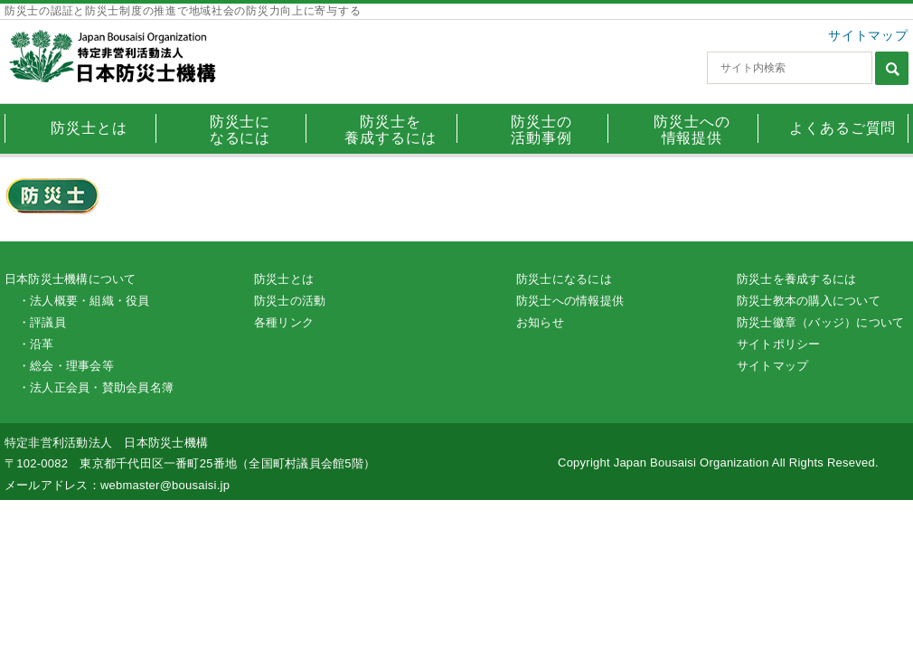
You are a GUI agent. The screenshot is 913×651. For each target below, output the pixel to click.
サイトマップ (868, 35)
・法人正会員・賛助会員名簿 (96, 387)
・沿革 (36, 344)
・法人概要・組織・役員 (84, 300)
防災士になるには (564, 279)
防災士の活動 (289, 300)
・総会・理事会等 (66, 366)
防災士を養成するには (796, 279)
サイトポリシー (779, 344)
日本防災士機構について (70, 279)
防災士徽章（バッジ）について (820, 322)
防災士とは (284, 279)
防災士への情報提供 (570, 300)
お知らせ (540, 322)
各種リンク (284, 322)
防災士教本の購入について (808, 300)
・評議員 (42, 322)
